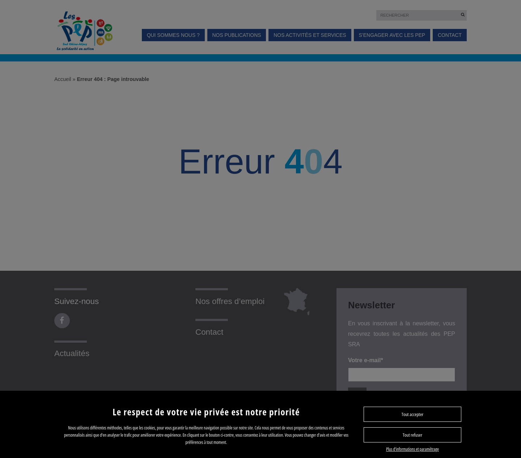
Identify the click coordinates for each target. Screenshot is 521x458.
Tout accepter (412, 414)
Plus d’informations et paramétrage (412, 449)
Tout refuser (412, 435)
